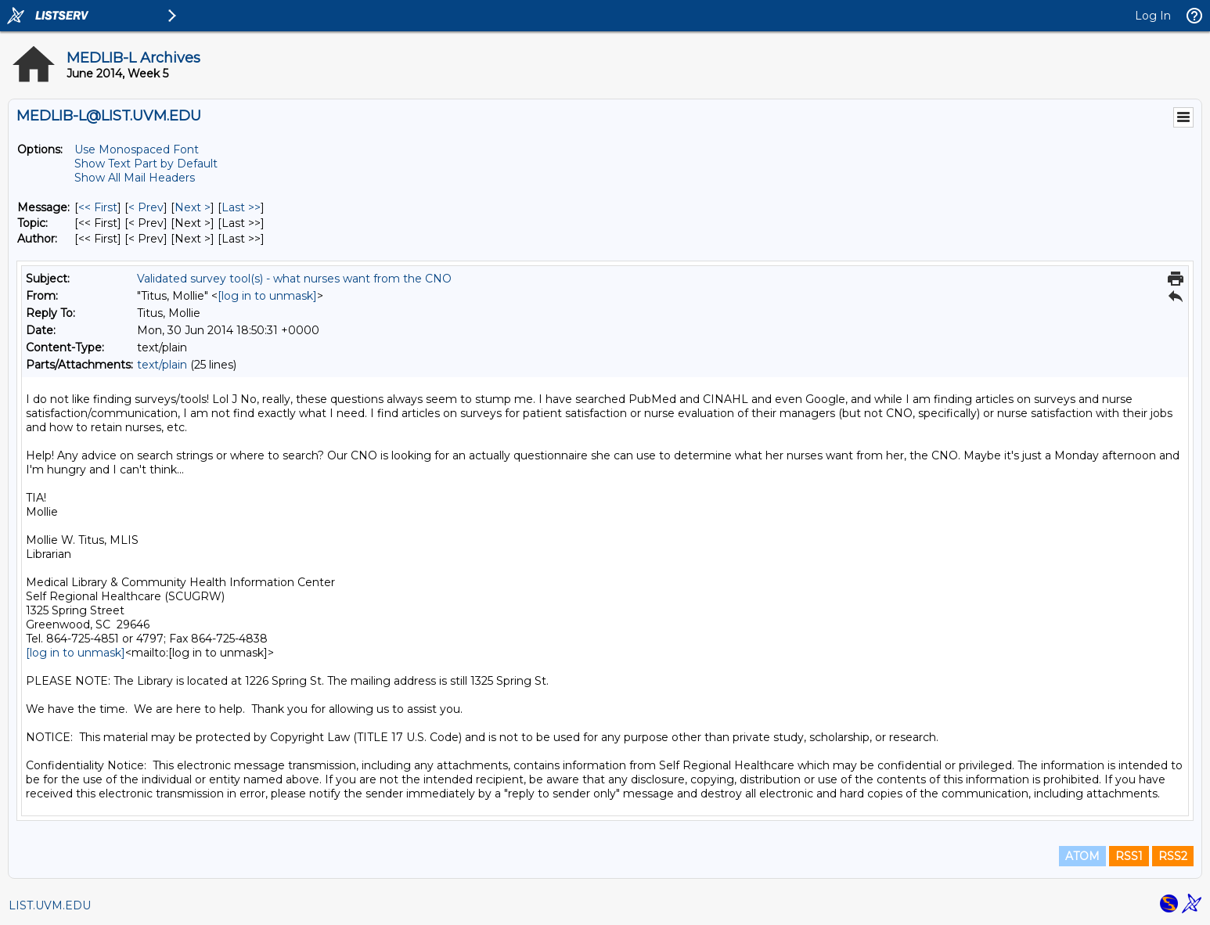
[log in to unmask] (267, 296)
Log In (1153, 16)
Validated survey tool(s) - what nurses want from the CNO (294, 279)
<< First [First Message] (97, 207)
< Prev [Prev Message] (146, 207)
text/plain (162, 365)
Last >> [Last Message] (241, 207)
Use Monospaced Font (136, 149)
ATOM (1082, 856)
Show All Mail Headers (134, 178)
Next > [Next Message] (193, 207)
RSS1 (1129, 856)
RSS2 (1172, 856)
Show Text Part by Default (146, 164)
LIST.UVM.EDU (50, 905)
